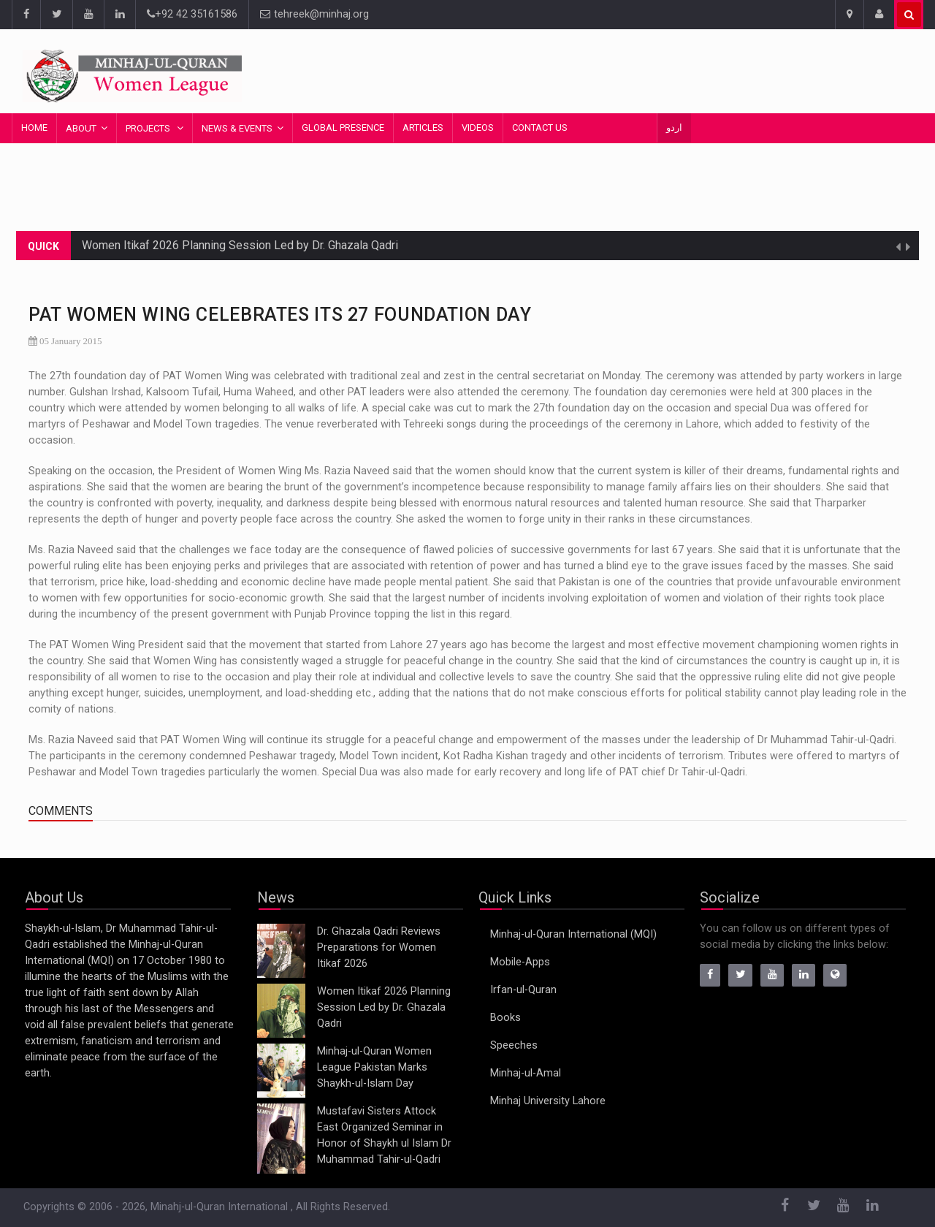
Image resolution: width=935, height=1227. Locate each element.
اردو (674, 127)
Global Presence (343, 127)
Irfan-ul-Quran (523, 990)
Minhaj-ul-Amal (525, 1073)
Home (34, 127)
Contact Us (540, 127)
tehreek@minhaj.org (314, 14)
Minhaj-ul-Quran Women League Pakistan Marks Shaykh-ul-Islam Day (374, 1067)
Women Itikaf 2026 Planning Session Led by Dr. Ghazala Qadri (240, 245)
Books (505, 1017)
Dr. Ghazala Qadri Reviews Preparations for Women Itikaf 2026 (378, 947)
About (81, 128)
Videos (478, 127)
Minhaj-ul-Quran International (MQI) (573, 934)
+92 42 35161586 (192, 14)
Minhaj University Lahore (548, 1101)
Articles (422, 127)
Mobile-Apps (520, 962)
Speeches (514, 1045)
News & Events (237, 128)
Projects (149, 128)
